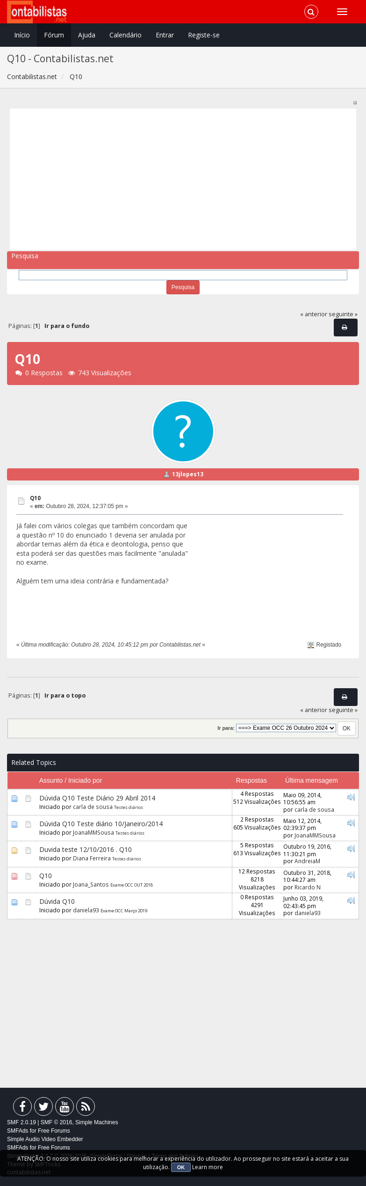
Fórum (54, 34)
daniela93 (86, 910)
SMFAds (17, 1131)
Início (22, 34)
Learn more (207, 1167)
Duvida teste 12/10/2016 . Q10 (85, 849)
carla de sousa (93, 806)
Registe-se (204, 34)
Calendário (125, 34)
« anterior (313, 314)
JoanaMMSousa (93, 832)
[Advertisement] (179, 179)
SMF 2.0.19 (21, 1122)
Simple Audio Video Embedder (45, 1139)
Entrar (165, 34)
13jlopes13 (187, 474)
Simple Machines (96, 1122)
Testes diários (128, 807)
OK (181, 1167)
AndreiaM (307, 861)
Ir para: (225, 728)
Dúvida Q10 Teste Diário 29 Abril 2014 (97, 797)
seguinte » (343, 314)
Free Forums (54, 1131)
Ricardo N (307, 887)
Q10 (35, 498)
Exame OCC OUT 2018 (131, 885)
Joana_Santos (91, 884)
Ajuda (86, 34)
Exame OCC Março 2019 (123, 911)
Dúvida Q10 (57, 901)
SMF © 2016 (56, 1122)
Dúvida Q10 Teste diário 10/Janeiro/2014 (101, 823)
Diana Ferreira (92, 858)
